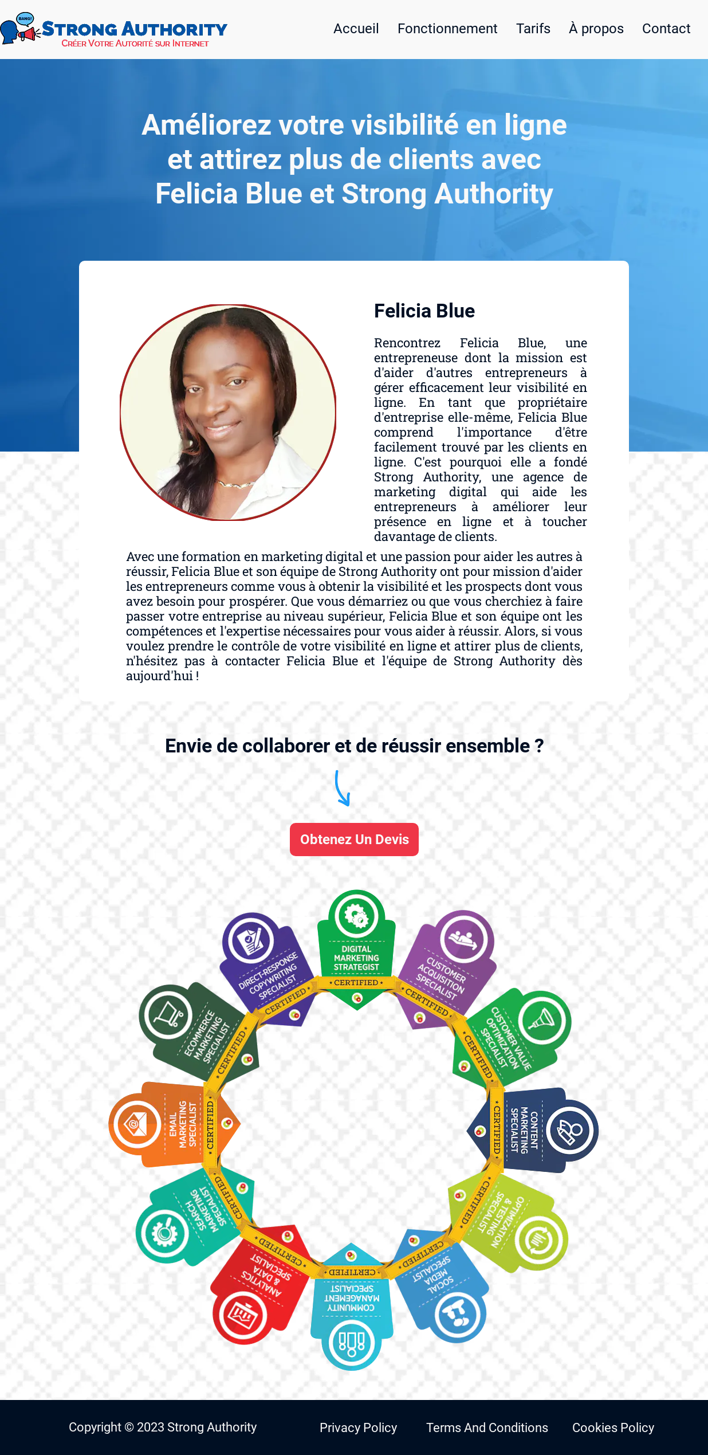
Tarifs (533, 29)
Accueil (356, 29)
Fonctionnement (448, 29)
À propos (596, 29)
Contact (666, 29)
